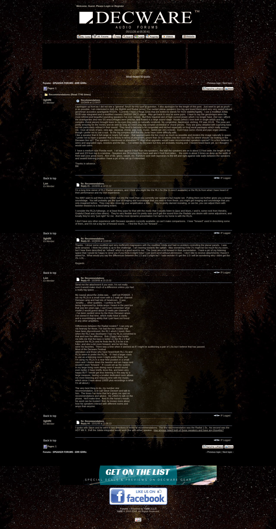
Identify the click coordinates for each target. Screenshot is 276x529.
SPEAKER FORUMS (63, 83)
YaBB (119, 511)
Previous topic (214, 83)
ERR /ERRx (80, 83)
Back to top (49, 178)
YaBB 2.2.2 (150, 508)
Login (107, 6)
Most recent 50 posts (138, 76)
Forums (47, 83)
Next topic (227, 83)
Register (119, 6)
